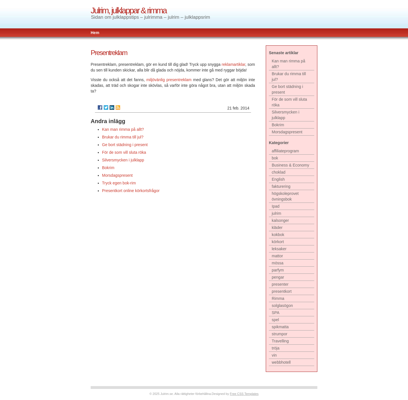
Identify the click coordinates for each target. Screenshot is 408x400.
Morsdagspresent (117, 175)
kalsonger (280, 220)
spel (275, 319)
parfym (278, 270)
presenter (280, 284)
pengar (278, 277)
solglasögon (282, 305)
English (278, 179)
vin (274, 355)
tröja (275, 348)
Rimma (278, 298)
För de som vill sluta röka (124, 152)
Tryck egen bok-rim (119, 183)
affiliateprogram (285, 151)
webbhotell (281, 362)
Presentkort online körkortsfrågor (131, 190)
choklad (278, 172)
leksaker (279, 249)
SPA (275, 312)
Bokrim (108, 167)
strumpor (279, 334)
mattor (277, 256)
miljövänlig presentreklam (169, 79)
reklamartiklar (233, 64)
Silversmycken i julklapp (123, 160)
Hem (95, 32)
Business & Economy (290, 165)
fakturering (281, 186)
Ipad (275, 206)
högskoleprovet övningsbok (285, 196)
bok (275, 158)
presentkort (282, 291)
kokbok (278, 234)
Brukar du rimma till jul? (122, 137)
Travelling (280, 341)
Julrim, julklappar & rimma (128, 10)
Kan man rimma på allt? (123, 129)
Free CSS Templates (244, 393)
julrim (276, 213)
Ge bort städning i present (125, 144)
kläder (277, 227)
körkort (278, 241)
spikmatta (280, 327)
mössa (277, 263)
